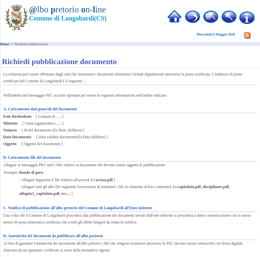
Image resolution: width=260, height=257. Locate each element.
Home (4, 44)
